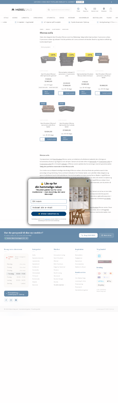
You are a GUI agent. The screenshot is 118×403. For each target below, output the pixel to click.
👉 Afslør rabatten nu (48, 214)
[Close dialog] (87, 181)
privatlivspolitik (47, 219)
